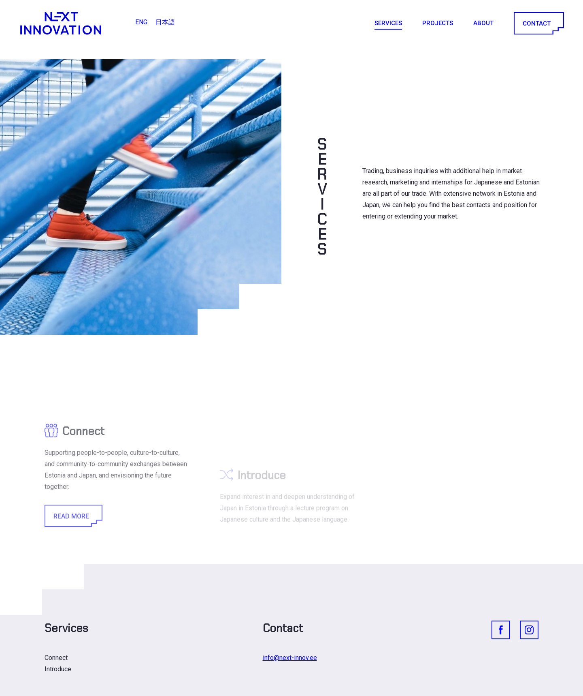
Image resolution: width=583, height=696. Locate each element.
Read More (73, 546)
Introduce (58, 669)
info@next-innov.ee (290, 658)
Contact (538, 23)
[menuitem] (141, 22)
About (483, 23)
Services (388, 23)
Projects (437, 23)
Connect (56, 658)
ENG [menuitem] (141, 22)
